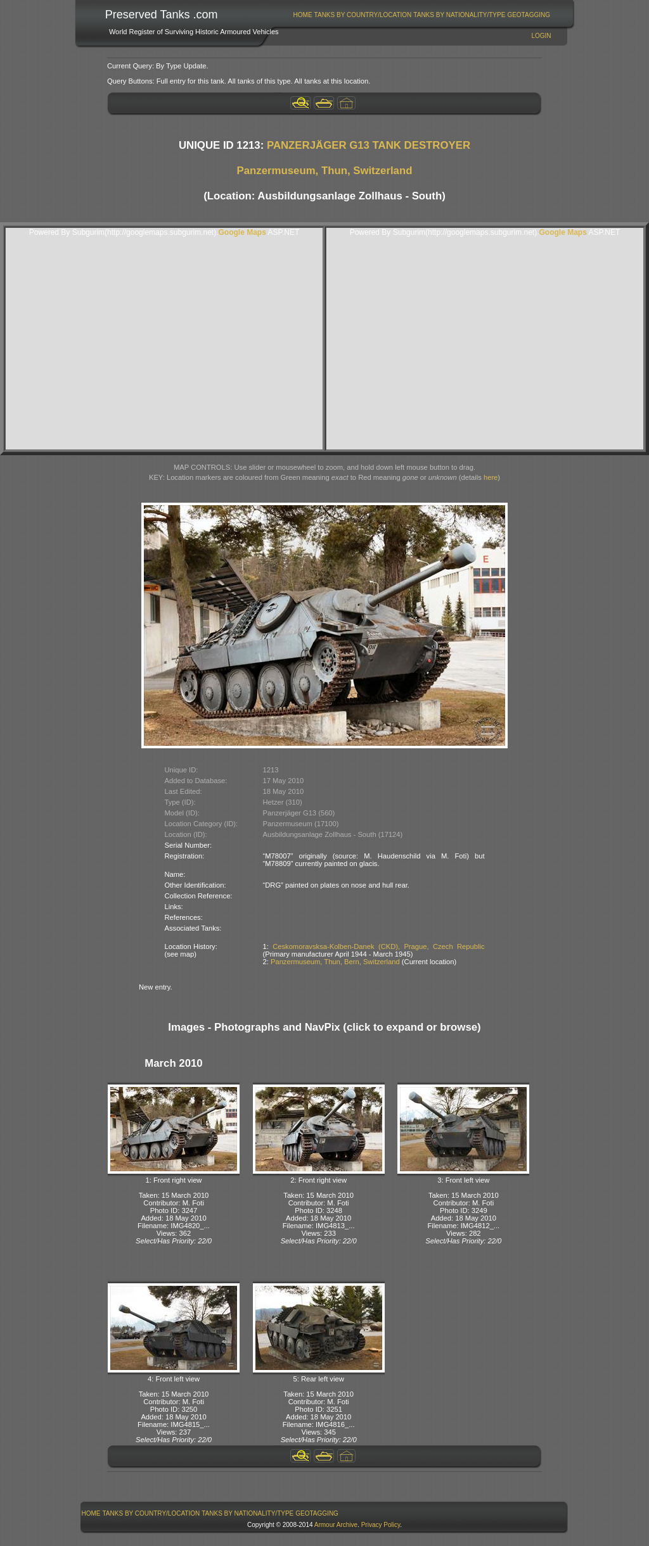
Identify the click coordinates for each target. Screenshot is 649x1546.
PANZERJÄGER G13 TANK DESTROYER (368, 145)
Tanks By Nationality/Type (459, 14)
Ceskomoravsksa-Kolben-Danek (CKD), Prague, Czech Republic (378, 946)
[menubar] (421, 15)
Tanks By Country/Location (363, 14)
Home (302, 14)
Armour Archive (335, 1524)
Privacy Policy (381, 1524)
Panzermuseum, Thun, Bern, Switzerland (335, 961)
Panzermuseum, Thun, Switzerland (325, 171)
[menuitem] (302, 15)
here (491, 477)
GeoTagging (528, 14)
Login (541, 35)
